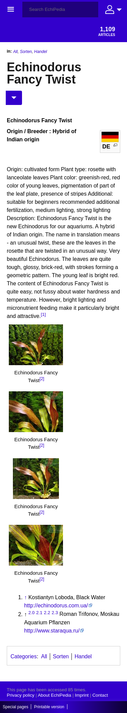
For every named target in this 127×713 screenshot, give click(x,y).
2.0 (31, 612)
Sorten (26, 51)
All (15, 51)
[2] (42, 378)
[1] (43, 314)
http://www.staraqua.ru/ (52, 631)
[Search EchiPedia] (60, 9)
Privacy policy (20, 695)
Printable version (49, 707)
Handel (40, 51)
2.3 (55, 612)
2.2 (47, 612)
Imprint (82, 695)
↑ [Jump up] (25, 597)
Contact (100, 695)
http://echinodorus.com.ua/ (56, 605)
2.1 (39, 612)
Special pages (15, 707)
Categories (23, 656)
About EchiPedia (54, 695)
